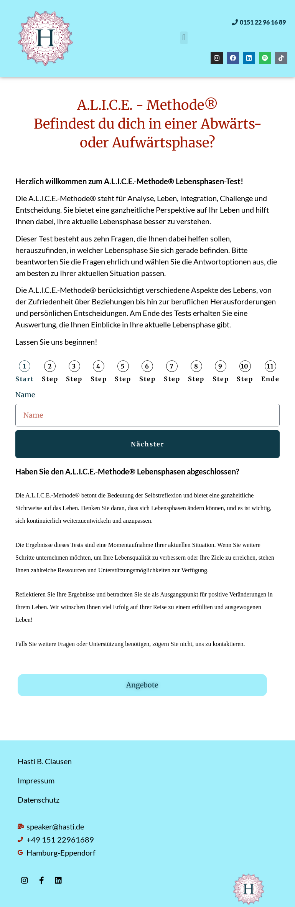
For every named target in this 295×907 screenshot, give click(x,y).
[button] (258, 22)
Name (25, 394)
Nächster (147, 444)
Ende (270, 379)
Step (50, 379)
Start (24, 379)
